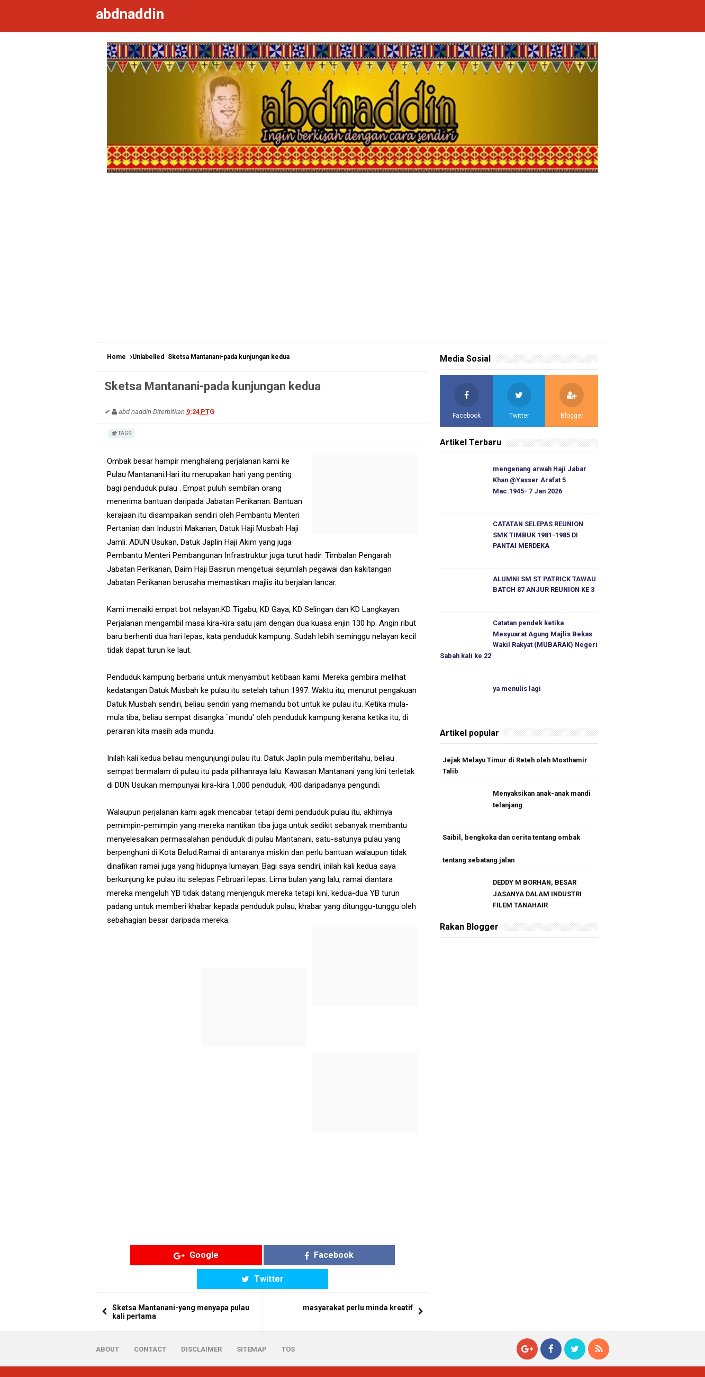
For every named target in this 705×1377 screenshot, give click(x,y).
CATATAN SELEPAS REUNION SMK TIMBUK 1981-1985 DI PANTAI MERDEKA (539, 536)
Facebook (262, 1255)
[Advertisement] (352, 252)
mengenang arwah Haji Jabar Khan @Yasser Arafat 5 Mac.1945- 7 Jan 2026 (543, 480)
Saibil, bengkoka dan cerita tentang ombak (513, 840)
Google (180, 1255)
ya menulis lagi (518, 692)
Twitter (345, 1255)
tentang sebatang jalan (480, 863)
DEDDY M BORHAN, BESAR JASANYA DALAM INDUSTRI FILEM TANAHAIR (538, 897)
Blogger (596, 1360)
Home (116, 357)
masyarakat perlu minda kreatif (358, 1284)
